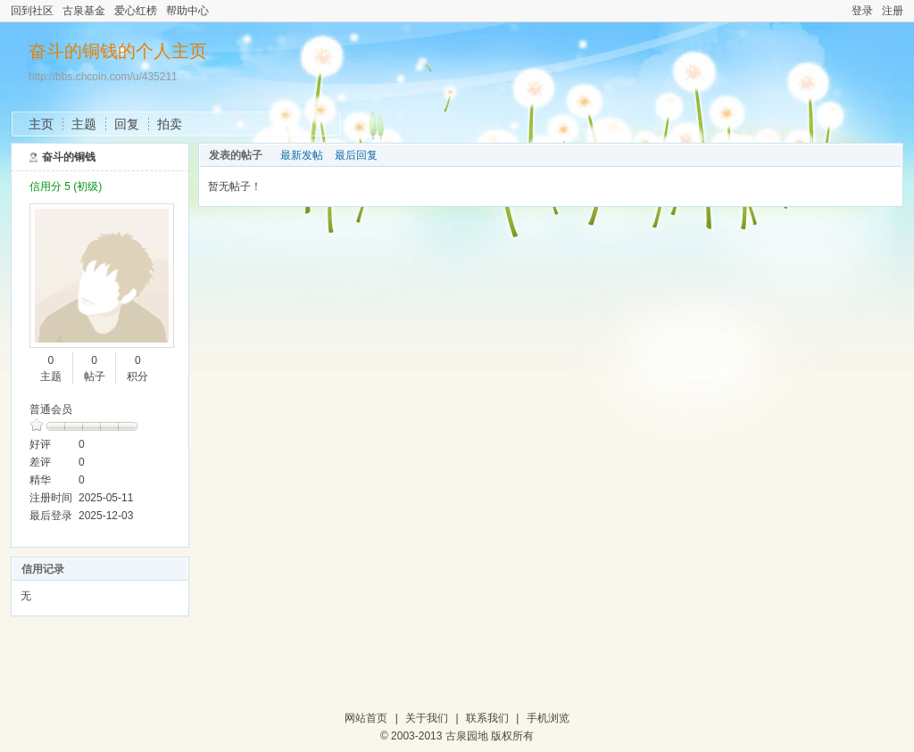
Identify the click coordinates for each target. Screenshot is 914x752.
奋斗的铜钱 (69, 157)
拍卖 (169, 124)
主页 (41, 124)
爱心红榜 (135, 10)
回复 (126, 124)
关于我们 (426, 718)
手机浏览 (548, 718)
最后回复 (356, 155)
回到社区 (32, 10)
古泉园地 (466, 736)
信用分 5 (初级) (65, 186)
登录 (862, 10)
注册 (892, 10)
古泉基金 (83, 10)
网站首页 (366, 718)
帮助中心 (187, 10)
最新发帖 (301, 155)
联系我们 (487, 718)
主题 (83, 124)
